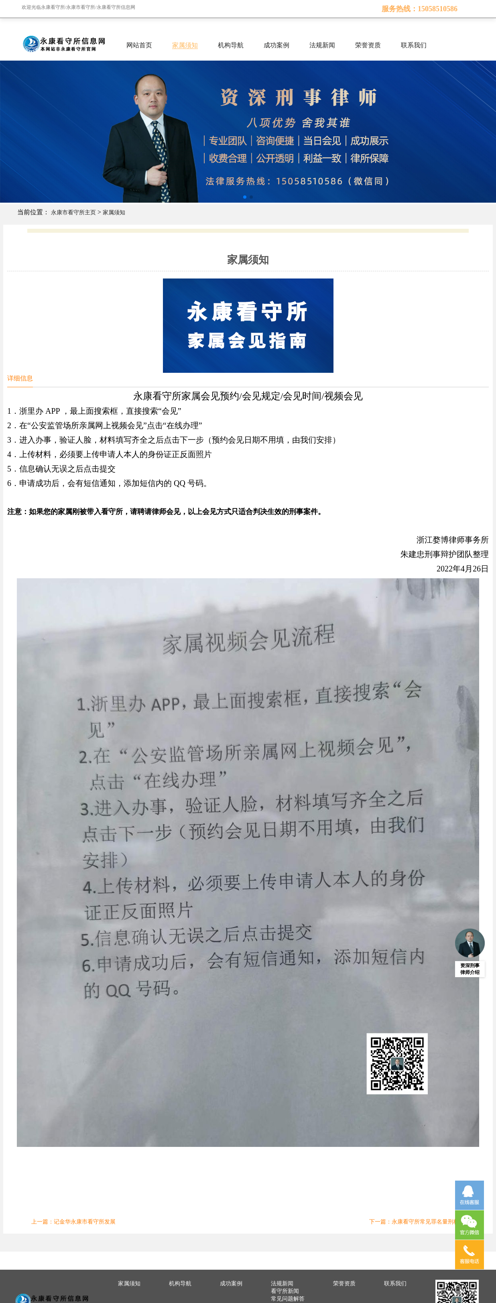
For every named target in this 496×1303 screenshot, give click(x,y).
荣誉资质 (368, 45)
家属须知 (185, 45)
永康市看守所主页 (73, 212)
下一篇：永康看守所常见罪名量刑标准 (417, 1222)
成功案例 (276, 45)
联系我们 (414, 45)
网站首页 (139, 45)
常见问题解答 (288, 1299)
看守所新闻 (285, 1291)
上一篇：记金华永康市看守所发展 (73, 1222)
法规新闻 (322, 45)
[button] (244, 197)
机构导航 (231, 45)
